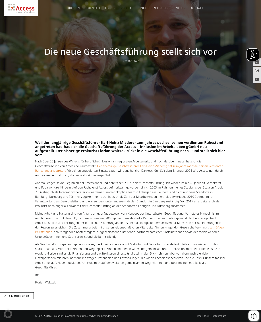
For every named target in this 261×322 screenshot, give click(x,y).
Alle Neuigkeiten (17, 295)
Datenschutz (219, 315)
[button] (8, 314)
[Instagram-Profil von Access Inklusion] (257, 71)
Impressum (203, 315)
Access (21, 8)
